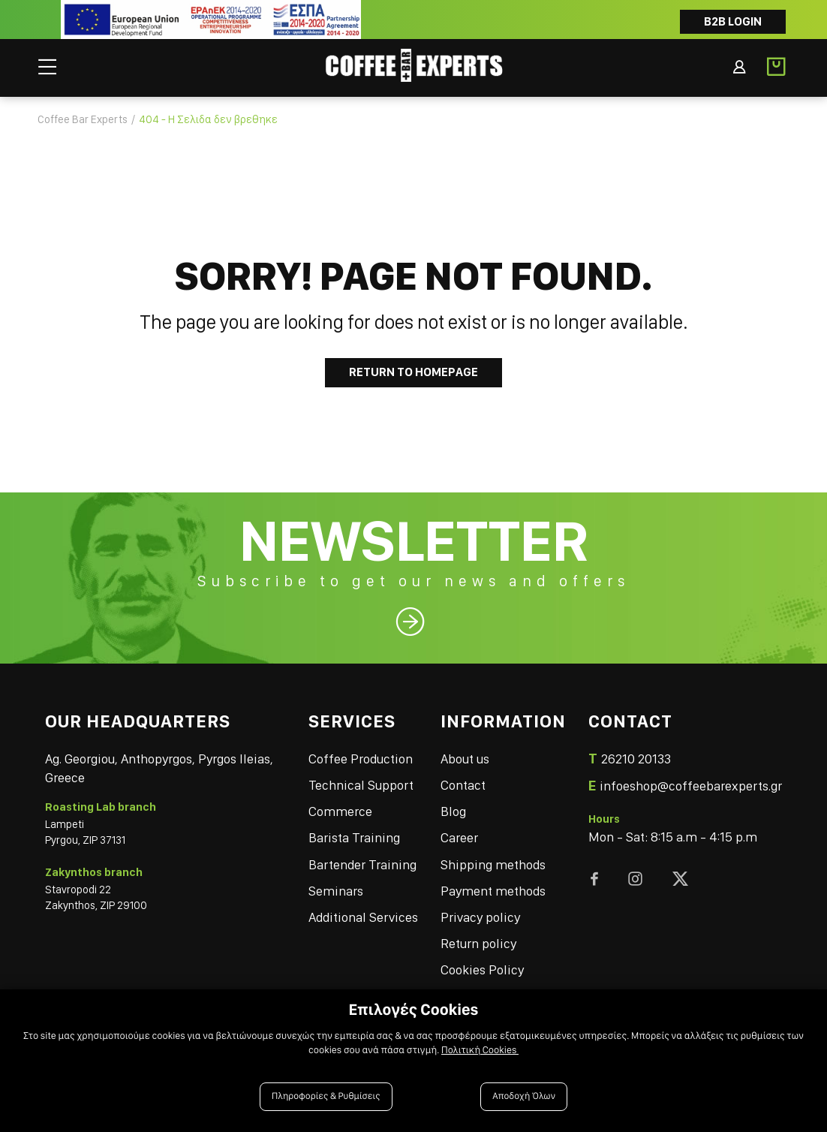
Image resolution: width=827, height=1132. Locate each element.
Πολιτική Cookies (480, 1050)
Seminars (335, 891)
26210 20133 (636, 758)
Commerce (340, 811)
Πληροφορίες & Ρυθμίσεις (326, 1096)
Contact (463, 785)
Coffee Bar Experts (83, 119)
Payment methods (493, 891)
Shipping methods (493, 864)
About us (465, 758)
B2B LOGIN (733, 21)
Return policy (478, 943)
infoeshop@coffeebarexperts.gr (691, 785)
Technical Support (361, 785)
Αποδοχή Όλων (523, 1096)
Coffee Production (360, 758)
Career (459, 837)
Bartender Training (362, 864)
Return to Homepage (413, 372)
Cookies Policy (482, 969)
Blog (453, 811)
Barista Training (354, 837)
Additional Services (363, 917)
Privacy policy (480, 917)
